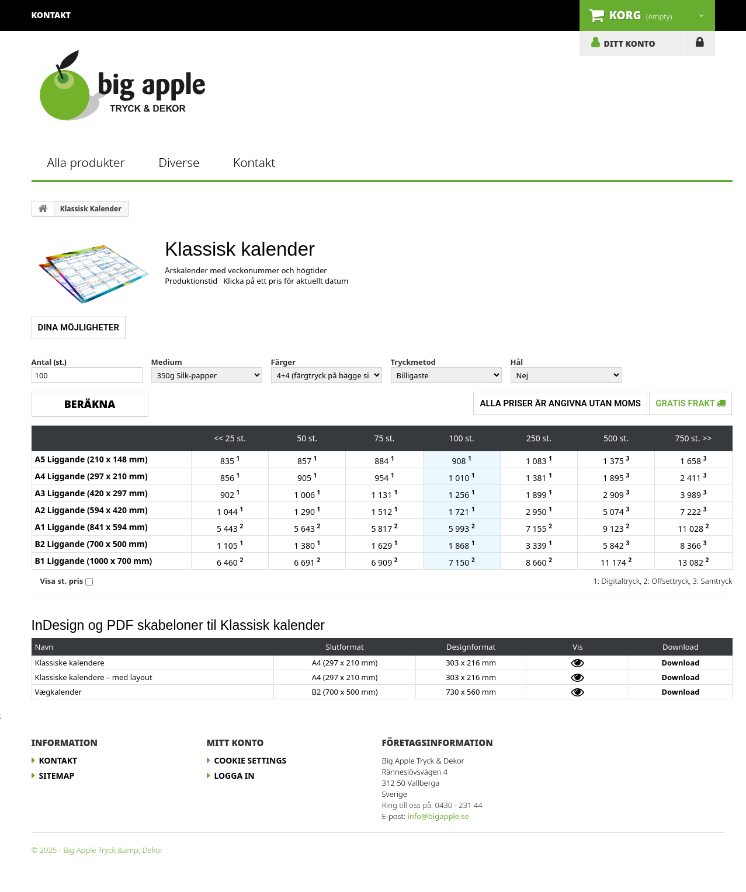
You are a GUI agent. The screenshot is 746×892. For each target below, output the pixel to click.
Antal (42, 362)
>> (707, 438)
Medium (166, 362)
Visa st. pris (62, 581)
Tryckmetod (413, 362)
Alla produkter (86, 162)
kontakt (51, 14)
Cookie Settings (250, 760)
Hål (517, 362)
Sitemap (57, 775)
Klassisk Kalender (91, 209)
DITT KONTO (629, 43)
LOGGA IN (699, 44)
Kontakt (254, 162)
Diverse (178, 162)
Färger (283, 362)
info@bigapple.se (438, 816)
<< (218, 438)
